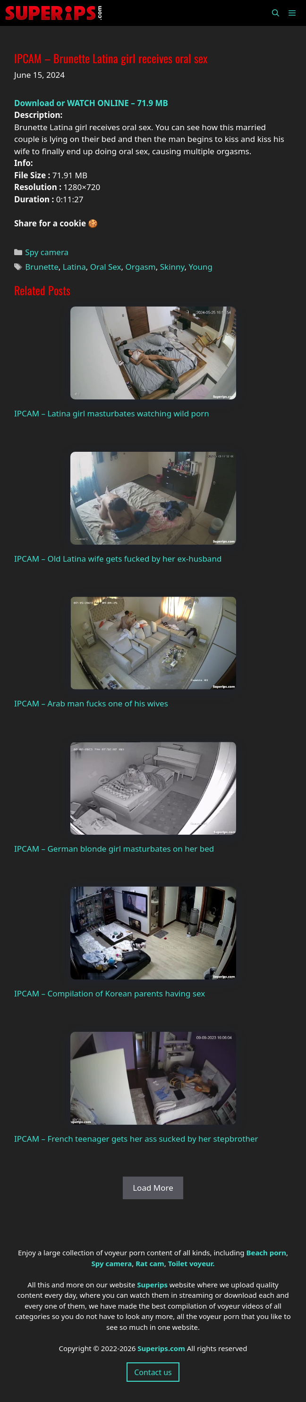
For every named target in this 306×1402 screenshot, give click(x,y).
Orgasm (141, 266)
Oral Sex (105, 266)
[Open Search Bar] (275, 13)
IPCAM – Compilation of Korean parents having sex (109, 993)
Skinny (172, 266)
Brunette (42, 266)
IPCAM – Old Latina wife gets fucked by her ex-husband (117, 558)
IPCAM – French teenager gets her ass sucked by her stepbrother (136, 1138)
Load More (153, 1187)
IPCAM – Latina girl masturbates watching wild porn (111, 413)
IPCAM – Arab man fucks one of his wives (91, 703)
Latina (74, 266)
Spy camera (46, 252)
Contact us (153, 1372)
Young (201, 266)
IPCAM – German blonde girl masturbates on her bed (114, 848)
